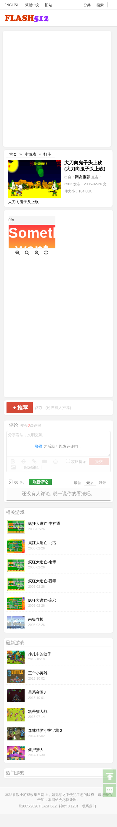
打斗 (47, 154)
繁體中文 (32, 4)
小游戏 (30, 154)
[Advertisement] (55, 88)
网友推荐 (82, 177)
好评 (102, 482)
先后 (90, 482)
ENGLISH (11, 4)
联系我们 (89, 806)
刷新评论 (40, 482)
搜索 (100, 4)
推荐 (20, 408)
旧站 (48, 4)
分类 (87, 4)
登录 (39, 446)
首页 (13, 154)
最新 (77, 482)
